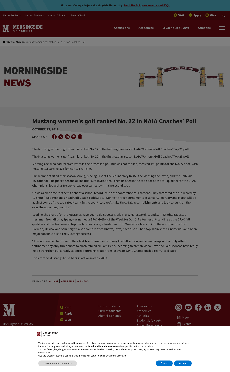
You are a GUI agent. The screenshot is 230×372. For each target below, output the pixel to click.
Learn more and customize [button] (57, 363)
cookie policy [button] (146, 346)
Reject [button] (164, 363)
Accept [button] (183, 363)
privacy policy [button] (143, 343)
